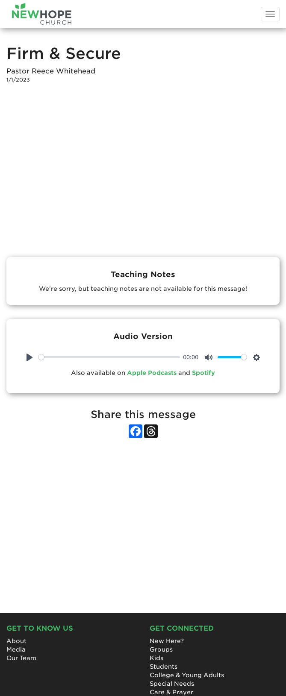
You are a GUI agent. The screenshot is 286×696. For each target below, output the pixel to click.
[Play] (29, 357)
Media (16, 649)
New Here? (167, 641)
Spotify (203, 372)
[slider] (109, 357)
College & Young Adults (187, 675)
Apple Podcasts (152, 372)
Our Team (21, 658)
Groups (161, 649)
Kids (156, 658)
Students (163, 666)
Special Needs (172, 683)
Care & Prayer (171, 692)
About (16, 641)
